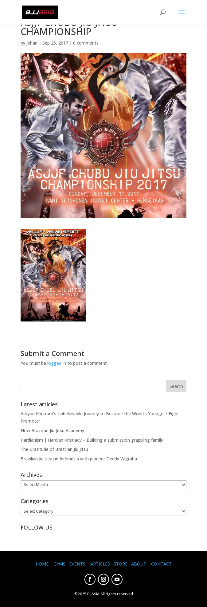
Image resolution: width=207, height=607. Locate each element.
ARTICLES (100, 564)
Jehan (31, 43)
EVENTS (77, 564)
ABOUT (138, 564)
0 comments (86, 43)
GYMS (59, 564)
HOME (42, 564)
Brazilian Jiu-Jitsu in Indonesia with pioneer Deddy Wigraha (79, 459)
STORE (120, 564)
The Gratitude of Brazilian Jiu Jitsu (54, 449)
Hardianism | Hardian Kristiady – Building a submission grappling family (92, 440)
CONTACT (161, 564)
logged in (56, 363)
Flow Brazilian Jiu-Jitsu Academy (52, 430)
